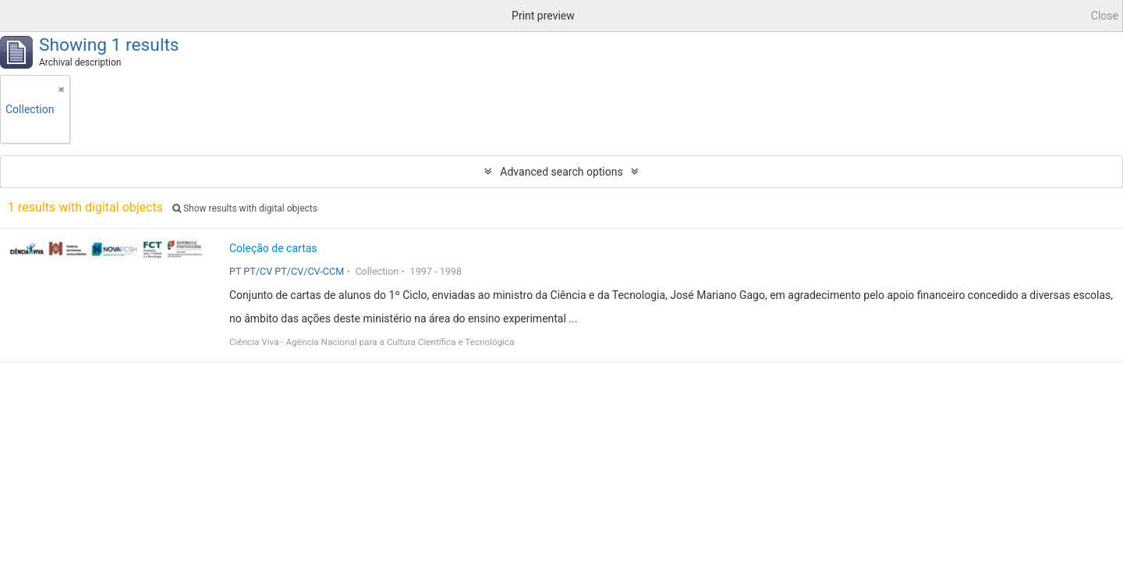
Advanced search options (561, 171)
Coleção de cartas (273, 248)
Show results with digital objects (244, 208)
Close (1104, 15)
